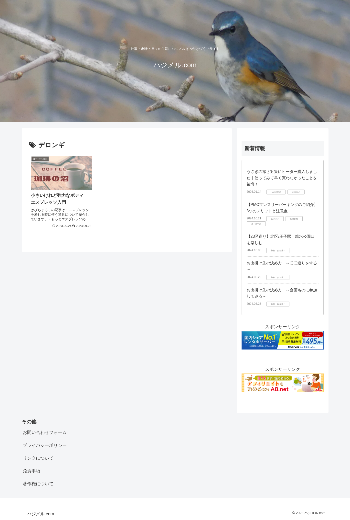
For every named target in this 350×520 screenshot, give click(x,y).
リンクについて (38, 458)
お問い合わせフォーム (45, 432)
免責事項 (31, 470)
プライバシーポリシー (45, 445)
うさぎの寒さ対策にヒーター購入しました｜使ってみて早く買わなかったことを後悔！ (282, 178)
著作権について (38, 483)
